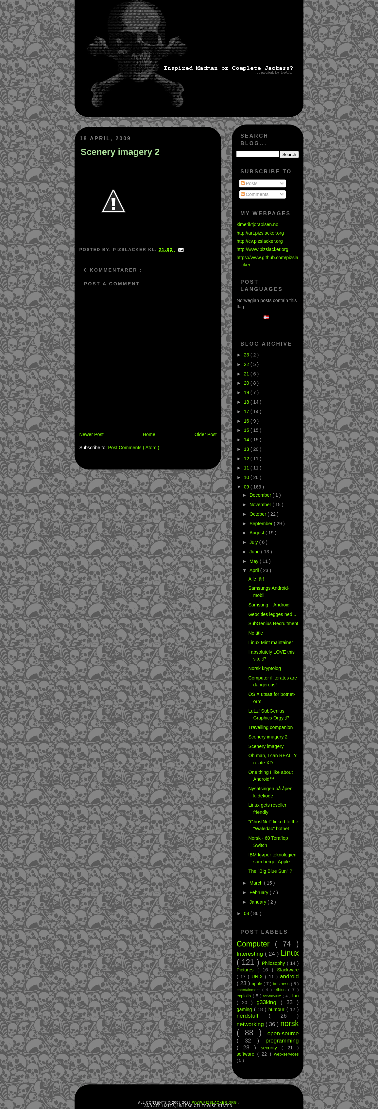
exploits (244, 995)
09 (247, 486)
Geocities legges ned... (272, 614)
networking (250, 1024)
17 (247, 411)
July (254, 542)
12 (247, 458)
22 (247, 364)
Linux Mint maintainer (270, 642)
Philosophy (274, 963)
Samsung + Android (268, 604)
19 (247, 392)
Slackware (288, 969)
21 (247, 373)
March (256, 883)
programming (282, 1040)
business (282, 983)
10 (247, 477)
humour (277, 1009)
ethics (281, 989)
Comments (255, 194)
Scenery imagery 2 (120, 152)
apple (258, 983)
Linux (290, 953)
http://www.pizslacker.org (262, 249)
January (258, 902)
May (254, 561)
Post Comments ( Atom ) (133, 447)
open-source (283, 1033)
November (260, 504)
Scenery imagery (266, 746)
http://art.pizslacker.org (260, 233)
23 (247, 354)
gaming (245, 1009)
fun (295, 995)
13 (247, 449)
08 (247, 913)
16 (247, 421)
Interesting (250, 953)
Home (149, 434)
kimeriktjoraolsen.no (257, 224)
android (289, 976)
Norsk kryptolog (264, 668)
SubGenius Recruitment (273, 623)
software (246, 1054)
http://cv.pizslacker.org (259, 241)
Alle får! (256, 579)
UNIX (258, 976)
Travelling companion (270, 727)
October (258, 514)
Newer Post (91, 434)
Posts (249, 183)
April (254, 570)
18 (247, 402)
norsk (289, 1023)
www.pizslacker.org (214, 1102)
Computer (255, 944)
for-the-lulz (273, 996)
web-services (286, 1054)
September (261, 523)
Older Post (206, 434)
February (259, 892)
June (255, 551)
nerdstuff (252, 1015)
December (260, 495)
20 (247, 383)
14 (247, 439)
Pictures (246, 969)
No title (255, 633)
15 (247, 430)
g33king (269, 1002)
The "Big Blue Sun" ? (270, 871)
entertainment (249, 990)
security (271, 1047)
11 (247, 467)
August (257, 532)
